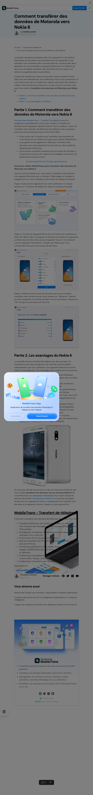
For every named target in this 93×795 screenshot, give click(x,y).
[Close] (8, 375)
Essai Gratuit (42, 416)
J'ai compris (15, 416)
